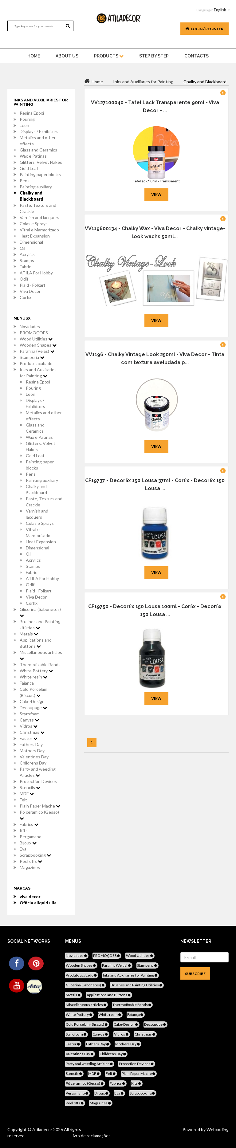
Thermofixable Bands (40, 664)
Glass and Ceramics (38, 149)
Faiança (27, 683)
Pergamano (30, 836)
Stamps (27, 260)
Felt (23, 799)
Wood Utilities (36, 338)
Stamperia (32, 357)
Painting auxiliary (36, 186)
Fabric (25, 266)
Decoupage (33, 707)
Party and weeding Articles (38, 772)
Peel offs (31, 861)
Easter (28, 738)
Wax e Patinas (33, 156)
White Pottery (36, 670)
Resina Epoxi (32, 113)
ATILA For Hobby (36, 272)
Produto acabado (36, 363)
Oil (22, 248)
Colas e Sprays (34, 223)
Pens (25, 180)
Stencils (30, 787)
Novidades (30, 326)
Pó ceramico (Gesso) (39, 814)
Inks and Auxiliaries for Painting (38, 372)
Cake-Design (32, 701)
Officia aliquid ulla (38, 902)
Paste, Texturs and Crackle (38, 208)
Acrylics (27, 254)
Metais (29, 633)
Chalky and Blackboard (31, 196)
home (33, 55)
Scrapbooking (35, 855)
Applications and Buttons (36, 643)
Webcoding (217, 1129)
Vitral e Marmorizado (39, 229)
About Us (67, 55)
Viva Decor (30, 291)
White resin (33, 676)
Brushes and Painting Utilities (40, 624)
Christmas (32, 732)
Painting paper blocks (40, 174)
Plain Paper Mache (40, 805)
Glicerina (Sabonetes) (40, 612)
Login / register (204, 28)
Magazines (30, 867)
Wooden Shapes (38, 345)
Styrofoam (30, 713)
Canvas (29, 719)
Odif (24, 278)
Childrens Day (33, 762)
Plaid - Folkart (32, 285)
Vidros (28, 726)
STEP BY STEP (154, 55)
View (156, 194)
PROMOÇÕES (34, 332)
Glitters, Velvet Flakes (41, 162)
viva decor (30, 896)
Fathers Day (31, 744)
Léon (24, 125)
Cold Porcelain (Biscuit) (33, 692)
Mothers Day (32, 750)
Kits (24, 830)
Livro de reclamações (91, 1135)
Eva (23, 848)
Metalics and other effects (38, 140)
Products (109, 55)
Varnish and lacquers (39, 217)
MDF (27, 793)
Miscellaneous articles (41, 655)
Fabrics (29, 824)
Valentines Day (34, 756)
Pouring (27, 119)
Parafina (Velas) (37, 351)
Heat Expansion (35, 235)
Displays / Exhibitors (39, 131)
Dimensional (31, 242)
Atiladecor (42, 1129)
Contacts (196, 55)
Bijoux (28, 842)
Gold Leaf (29, 168)
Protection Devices (38, 781)
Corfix (25, 297)
